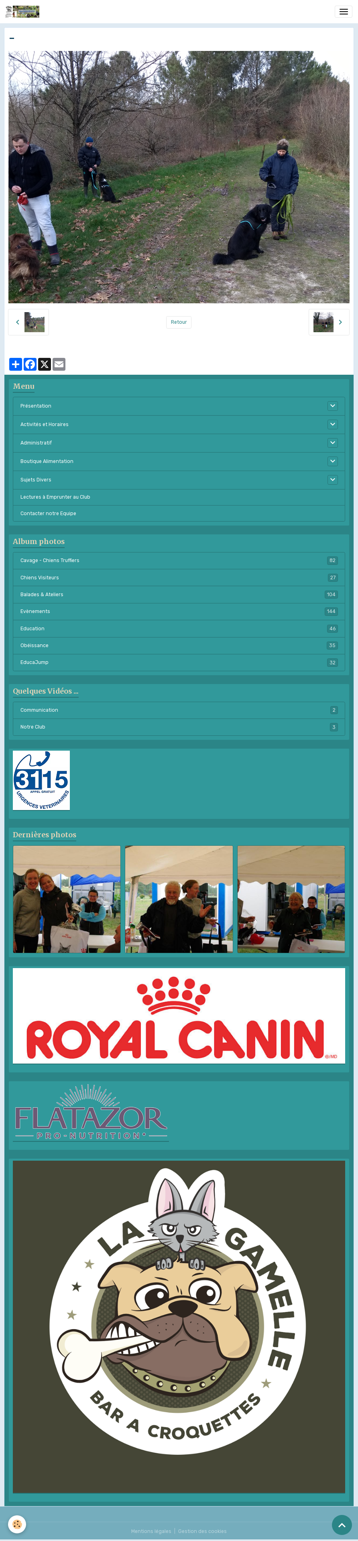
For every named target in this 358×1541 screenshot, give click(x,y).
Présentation (35, 406)
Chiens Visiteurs (179, 578)
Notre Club (179, 727)
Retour (179, 322)
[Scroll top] (342, 1525)
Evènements (179, 611)
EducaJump (179, 662)
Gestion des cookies (202, 1531)
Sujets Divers (35, 480)
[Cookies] (17, 1524)
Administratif (36, 443)
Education (179, 629)
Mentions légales (151, 1531)
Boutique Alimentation (46, 461)
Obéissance (179, 646)
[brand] (24, 12)
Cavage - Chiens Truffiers (179, 560)
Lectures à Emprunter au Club (55, 497)
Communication (179, 710)
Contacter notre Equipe (48, 513)
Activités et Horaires (44, 424)
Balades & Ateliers (179, 595)
